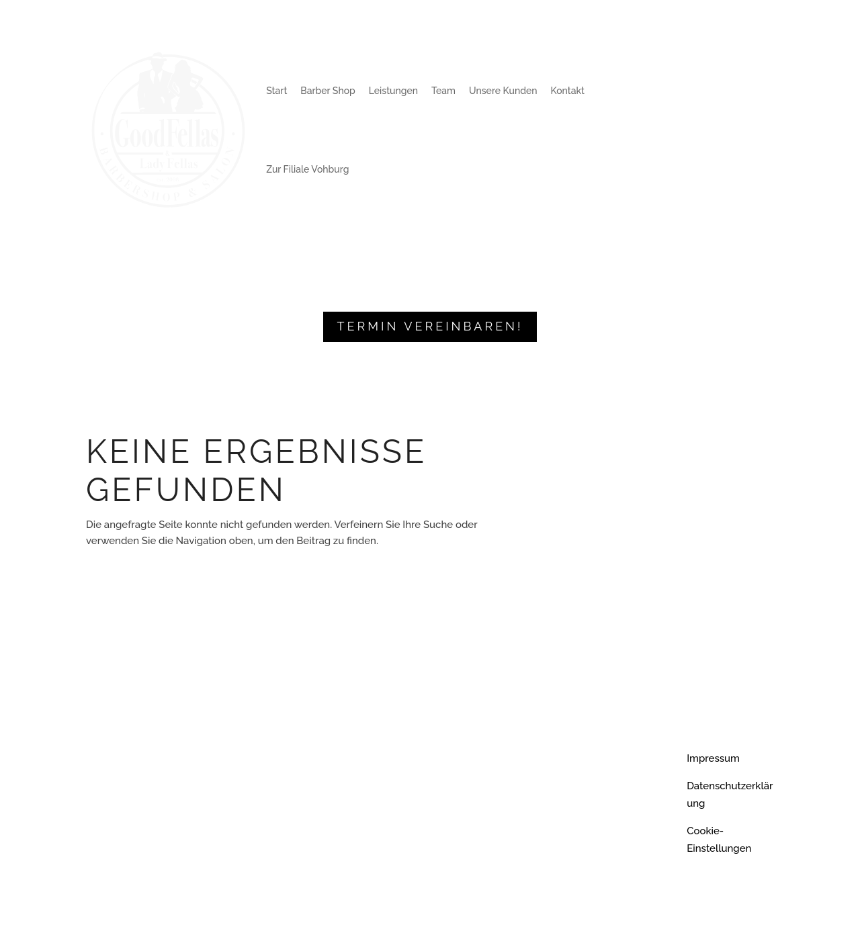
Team (443, 90)
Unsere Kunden (503, 90)
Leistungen (393, 90)
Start (276, 90)
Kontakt (568, 90)
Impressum (713, 758)
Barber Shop (327, 90)
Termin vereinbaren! (430, 326)
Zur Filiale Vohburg (307, 169)
